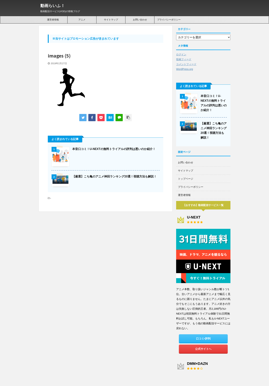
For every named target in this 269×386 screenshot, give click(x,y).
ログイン (181, 54)
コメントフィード (186, 64)
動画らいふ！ (52, 5)
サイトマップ (111, 19)
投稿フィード (183, 59)
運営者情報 (53, 19)
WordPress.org (184, 69)
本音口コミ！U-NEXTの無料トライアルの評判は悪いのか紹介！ (113, 148)
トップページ (185, 178)
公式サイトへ (203, 348)
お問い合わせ (140, 19)
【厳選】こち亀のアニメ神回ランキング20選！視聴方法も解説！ (114, 176)
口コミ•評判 (203, 338)
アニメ (81, 19)
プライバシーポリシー (169, 19)
